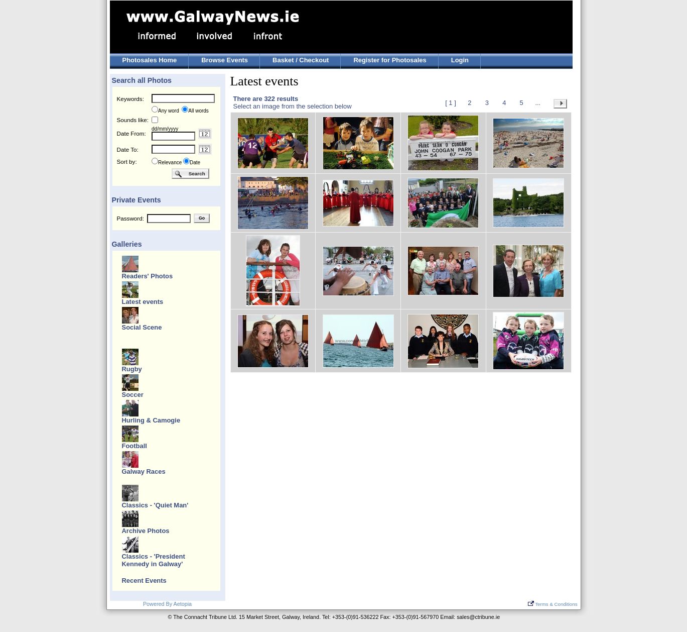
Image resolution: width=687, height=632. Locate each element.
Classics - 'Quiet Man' (155, 505)
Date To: (128, 149)
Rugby (132, 369)
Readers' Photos (147, 276)
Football (134, 446)
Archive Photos (146, 531)
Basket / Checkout (300, 60)
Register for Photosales (389, 60)
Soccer (133, 394)
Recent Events (144, 580)
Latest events (143, 301)
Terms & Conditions (553, 604)
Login (460, 60)
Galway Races (144, 471)
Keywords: (130, 98)
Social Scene (142, 327)
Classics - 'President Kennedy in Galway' (153, 560)
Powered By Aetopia (167, 604)
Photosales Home (149, 60)
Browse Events (224, 60)
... (537, 103)
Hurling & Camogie (151, 420)
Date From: (131, 133)
